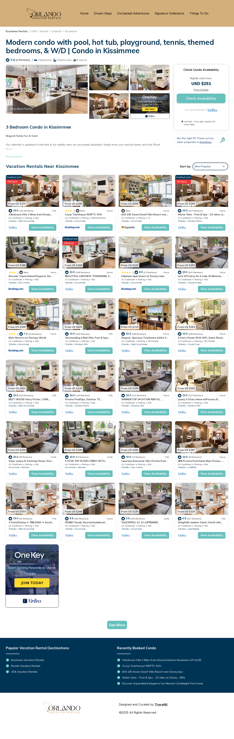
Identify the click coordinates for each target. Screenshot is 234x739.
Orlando (56, 31)
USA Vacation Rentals (24, 671)
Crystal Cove (193, 344)
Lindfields (192, 467)
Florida (44, 31)
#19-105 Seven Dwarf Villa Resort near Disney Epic (152, 671)
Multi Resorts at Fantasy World (27, 337)
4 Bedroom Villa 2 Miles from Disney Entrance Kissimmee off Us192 (161, 660)
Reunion (25, 467)
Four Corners (24, 282)
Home (84, 13)
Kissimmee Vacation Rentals (27, 660)
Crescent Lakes (195, 282)
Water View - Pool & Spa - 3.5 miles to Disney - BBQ (153, 677)
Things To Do (199, 13)
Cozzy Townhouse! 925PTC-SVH (83, 214)
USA (33, 31)
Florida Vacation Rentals (25, 666)
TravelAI (161, 704)
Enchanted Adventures (133, 13)
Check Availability (201, 98)
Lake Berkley (193, 529)
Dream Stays (103, 13)
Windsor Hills (81, 344)
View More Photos (21, 108)
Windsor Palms (195, 221)
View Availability (42, 227)
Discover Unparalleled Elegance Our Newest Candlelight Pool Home (162, 683)
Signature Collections (169, 13)
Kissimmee (71, 31)
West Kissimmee (26, 221)
